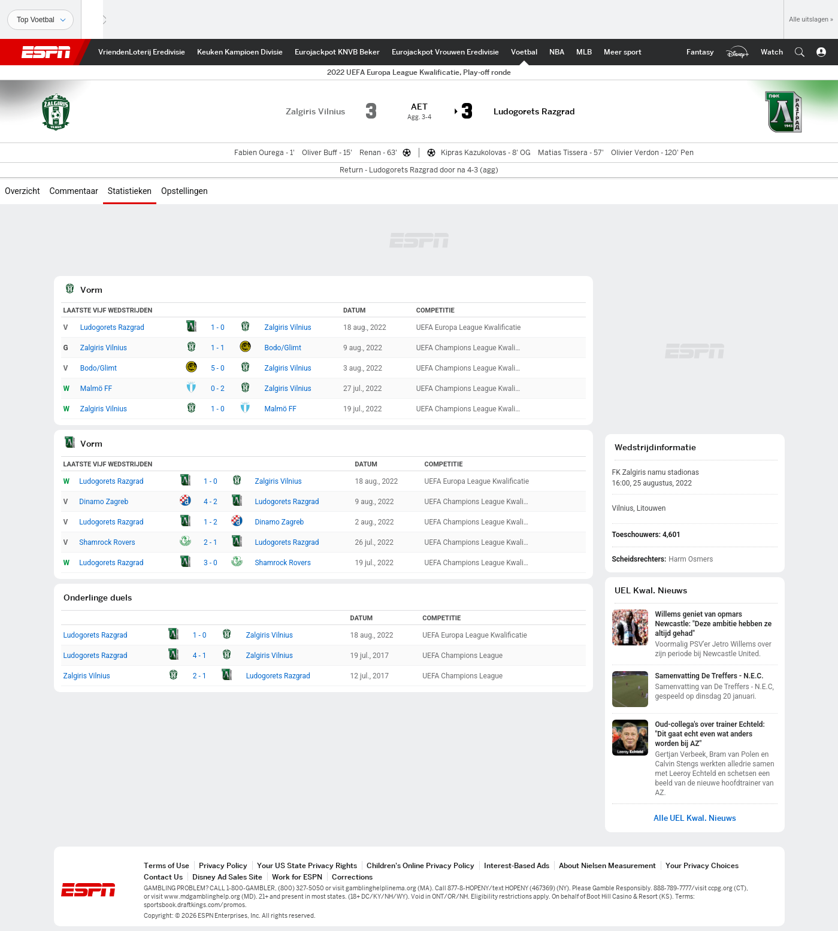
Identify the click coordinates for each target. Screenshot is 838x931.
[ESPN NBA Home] (556, 52)
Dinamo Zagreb (103, 502)
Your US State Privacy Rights (307, 865)
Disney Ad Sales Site (227, 876)
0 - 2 (218, 388)
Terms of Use (166, 865)
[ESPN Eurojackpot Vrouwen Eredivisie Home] (445, 52)
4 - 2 (210, 502)
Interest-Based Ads (516, 865)
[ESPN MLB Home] (584, 52)
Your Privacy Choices (702, 865)
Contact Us (163, 876)
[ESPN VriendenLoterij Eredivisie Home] (141, 52)
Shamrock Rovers (107, 542)
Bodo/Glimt (282, 348)
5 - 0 (218, 368)
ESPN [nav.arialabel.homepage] (46, 52)
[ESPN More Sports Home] (623, 52)
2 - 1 (210, 542)
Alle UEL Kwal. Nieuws (695, 818)
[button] (799, 52)
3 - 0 (210, 563)
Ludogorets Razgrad (112, 327)
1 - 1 (218, 348)
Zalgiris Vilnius (287, 327)
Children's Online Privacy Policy (420, 865)
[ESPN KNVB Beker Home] (337, 52)
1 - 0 (218, 327)
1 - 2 (210, 522)
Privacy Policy (223, 865)
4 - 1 (200, 655)
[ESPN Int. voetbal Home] (524, 52)
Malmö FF (96, 388)
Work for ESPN (297, 876)
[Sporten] (40, 19)
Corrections (352, 876)
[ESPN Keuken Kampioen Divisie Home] (240, 52)
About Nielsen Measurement (607, 865)
